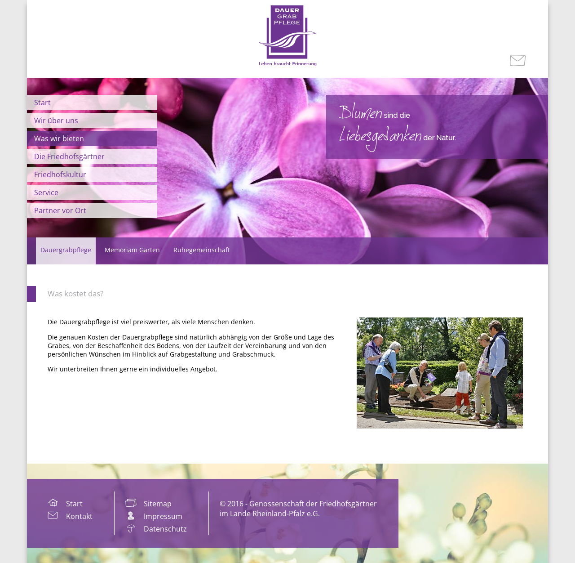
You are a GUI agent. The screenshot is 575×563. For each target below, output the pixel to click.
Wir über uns (56, 120)
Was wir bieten (59, 138)
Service (46, 192)
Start (42, 102)
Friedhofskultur (60, 174)
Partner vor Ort (60, 210)
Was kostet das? (75, 293)
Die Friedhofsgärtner (69, 156)
